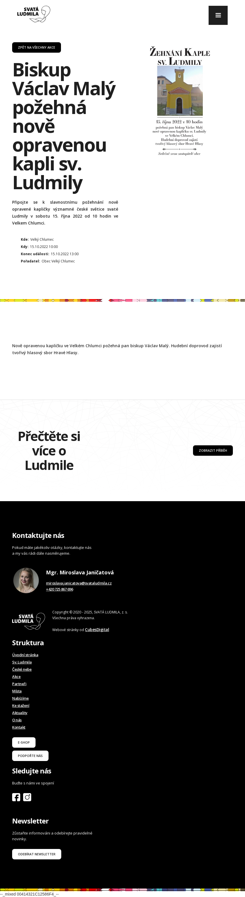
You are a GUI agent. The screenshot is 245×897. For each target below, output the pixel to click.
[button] (218, 15)
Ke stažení (20, 705)
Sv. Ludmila (22, 662)
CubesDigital (97, 629)
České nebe (21, 669)
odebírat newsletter (36, 854)
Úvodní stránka (25, 654)
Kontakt (18, 727)
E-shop (24, 742)
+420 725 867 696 (59, 589)
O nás (17, 720)
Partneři (19, 683)
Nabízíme (20, 698)
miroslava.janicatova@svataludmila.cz (79, 583)
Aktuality (19, 712)
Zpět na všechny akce (36, 47)
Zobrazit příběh (213, 450)
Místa (17, 691)
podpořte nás (30, 755)
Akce (16, 676)
